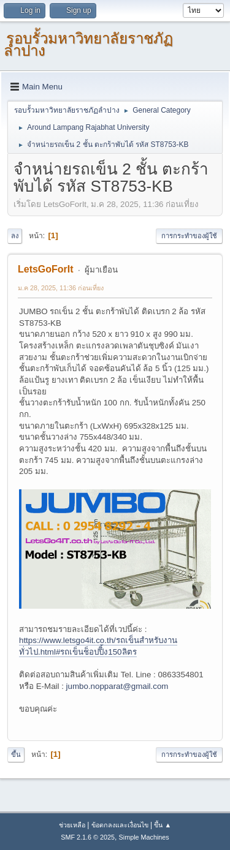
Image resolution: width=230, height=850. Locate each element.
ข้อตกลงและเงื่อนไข (119, 825)
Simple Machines (144, 837)
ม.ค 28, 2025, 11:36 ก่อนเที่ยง (61, 287)
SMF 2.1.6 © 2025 (88, 837)
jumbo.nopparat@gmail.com (117, 686)
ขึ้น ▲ (162, 825)
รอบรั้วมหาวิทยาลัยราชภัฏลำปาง (88, 44)
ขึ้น (16, 754)
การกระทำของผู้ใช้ (189, 235)
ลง (14, 235)
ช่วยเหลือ (72, 825)
